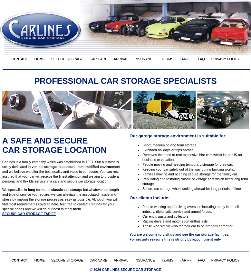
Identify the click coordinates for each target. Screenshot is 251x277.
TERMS (167, 59)
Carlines (95, 204)
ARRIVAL (121, 59)
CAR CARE (98, 59)
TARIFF (186, 59)
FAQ (201, 59)
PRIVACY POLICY (225, 59)
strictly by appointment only (198, 239)
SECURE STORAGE (67, 59)
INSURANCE (145, 59)
